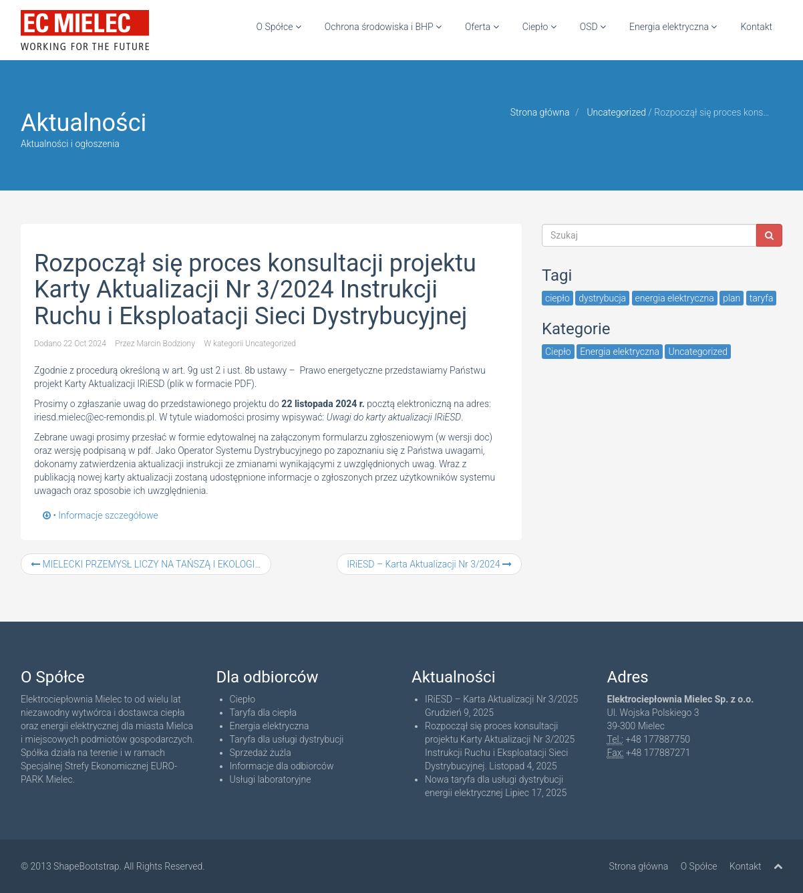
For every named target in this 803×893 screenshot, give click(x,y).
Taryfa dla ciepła (263, 712)
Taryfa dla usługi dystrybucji (287, 739)
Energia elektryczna (673, 26)
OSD (593, 26)
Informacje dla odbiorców (282, 766)
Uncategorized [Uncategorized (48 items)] (698, 351)
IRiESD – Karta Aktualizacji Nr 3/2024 (429, 564)
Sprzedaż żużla (260, 752)
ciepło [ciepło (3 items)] (557, 298)
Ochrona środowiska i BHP (383, 26)
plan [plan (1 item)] (731, 298)
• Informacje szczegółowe (100, 515)
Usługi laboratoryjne (270, 779)
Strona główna (540, 112)
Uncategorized (616, 112)
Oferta (482, 26)
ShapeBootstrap (86, 866)
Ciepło (539, 26)
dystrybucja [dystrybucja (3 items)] (602, 298)
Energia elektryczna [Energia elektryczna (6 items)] (619, 351)
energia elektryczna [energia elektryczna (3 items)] (674, 298)
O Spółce (279, 26)
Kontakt (756, 26)
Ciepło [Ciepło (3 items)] (558, 351)
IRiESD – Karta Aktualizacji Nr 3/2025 (501, 699)
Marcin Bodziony (165, 343)
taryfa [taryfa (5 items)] (762, 298)
